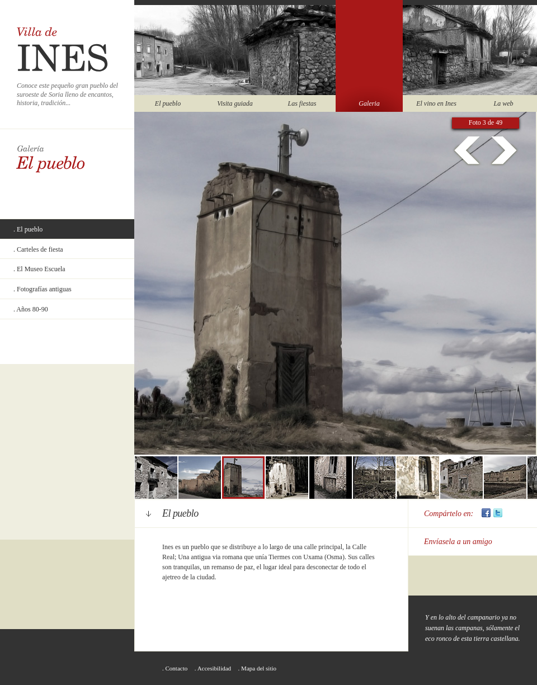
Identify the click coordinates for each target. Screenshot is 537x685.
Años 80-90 (32, 309)
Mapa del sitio (258, 668)
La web (503, 103)
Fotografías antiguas (44, 289)
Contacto (177, 668)
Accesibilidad (214, 668)
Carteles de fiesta (40, 249)
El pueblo (168, 103)
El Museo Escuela (41, 269)
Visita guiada (234, 103)
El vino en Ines (436, 103)
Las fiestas (302, 103)
